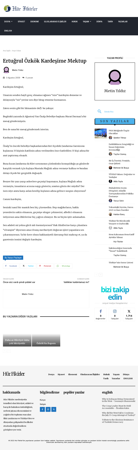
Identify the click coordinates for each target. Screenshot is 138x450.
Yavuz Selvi (118, 201)
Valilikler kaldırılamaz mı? (76, 282)
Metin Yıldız (17, 70)
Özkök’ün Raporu (46, 343)
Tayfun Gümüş (119, 154)
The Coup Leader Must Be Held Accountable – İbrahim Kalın (116, 407)
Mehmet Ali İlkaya (121, 168)
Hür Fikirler (118, 241)
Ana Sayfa (6, 51)
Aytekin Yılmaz (119, 138)
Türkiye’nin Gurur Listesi (121, 262)
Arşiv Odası (16, 51)
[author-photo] (111, 138)
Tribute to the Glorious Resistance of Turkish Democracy (118, 421)
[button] (104, 112)
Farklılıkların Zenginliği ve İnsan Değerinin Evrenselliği (121, 147)
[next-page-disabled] (9, 351)
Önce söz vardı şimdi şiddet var (19, 282)
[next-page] (100, 274)
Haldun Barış (119, 214)
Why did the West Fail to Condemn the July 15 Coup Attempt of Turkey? (118, 414)
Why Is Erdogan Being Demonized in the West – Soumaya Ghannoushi (118, 400)
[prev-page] (4, 351)
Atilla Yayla (118, 181)
